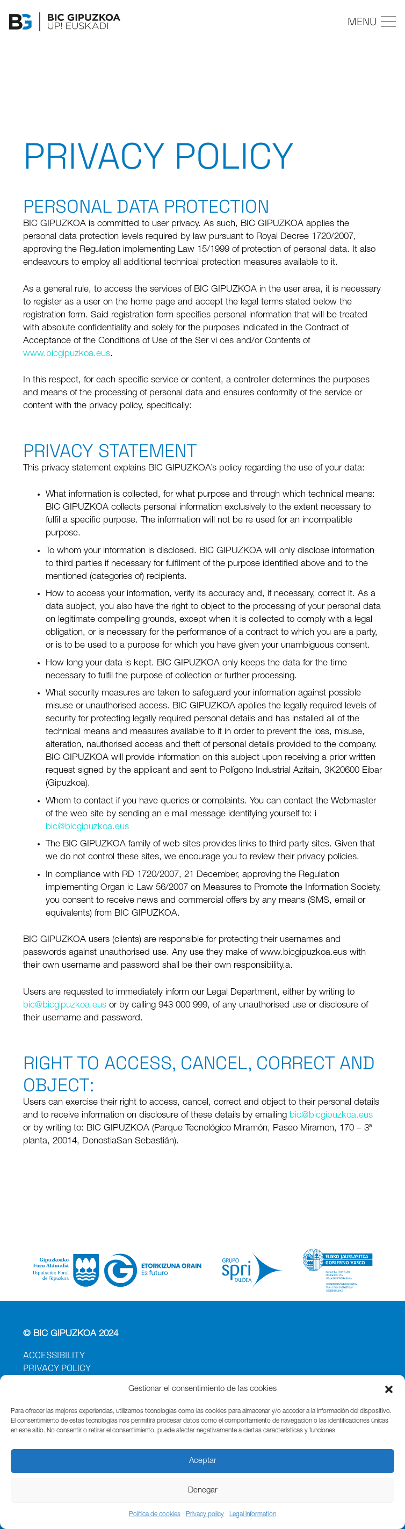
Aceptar (202, 1461)
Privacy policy (205, 1514)
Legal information (252, 1514)
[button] (389, 1389)
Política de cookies (154, 1514)
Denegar (203, 1491)
